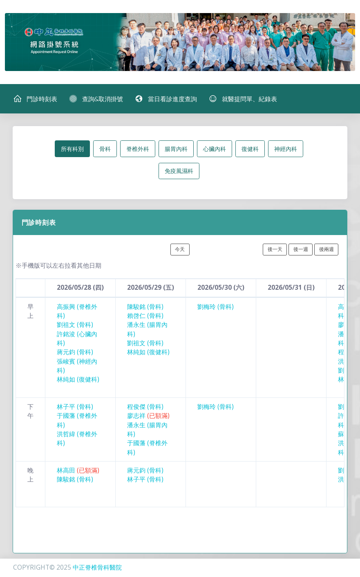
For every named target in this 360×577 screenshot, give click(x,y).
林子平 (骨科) (75, 406)
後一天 (275, 249)
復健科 (250, 149)
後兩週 (326, 249)
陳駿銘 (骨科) (145, 306)
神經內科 (285, 149)
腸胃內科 (176, 149)
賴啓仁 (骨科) (145, 315)
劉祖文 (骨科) (75, 324)
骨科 (105, 149)
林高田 (78, 470)
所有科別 (72, 149)
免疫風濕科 (179, 171)
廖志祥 (148, 415)
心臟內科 (214, 149)
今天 (180, 249)
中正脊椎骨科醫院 (97, 567)
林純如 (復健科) (78, 379)
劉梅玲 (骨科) (215, 306)
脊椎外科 (137, 149)
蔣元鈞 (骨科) (75, 352)
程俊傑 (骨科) (145, 406)
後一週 (300, 249)
